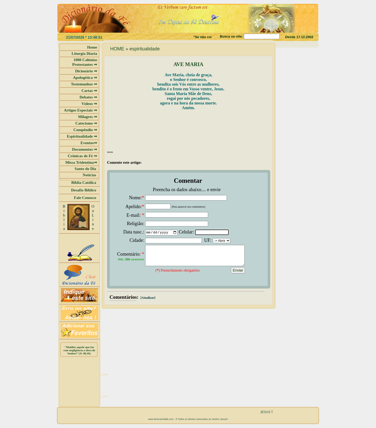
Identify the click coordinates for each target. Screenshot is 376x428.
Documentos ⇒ (84, 149)
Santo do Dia (86, 169)
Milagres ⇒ (87, 117)
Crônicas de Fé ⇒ (82, 156)
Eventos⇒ (88, 143)
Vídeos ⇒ (89, 104)
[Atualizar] (147, 301)
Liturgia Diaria (84, 53)
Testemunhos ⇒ (84, 84)
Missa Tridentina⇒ (81, 162)
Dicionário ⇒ (86, 71)
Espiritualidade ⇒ (82, 136)
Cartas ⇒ (89, 91)
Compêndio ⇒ (85, 130)
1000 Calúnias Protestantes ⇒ (84, 62)
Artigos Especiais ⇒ (80, 110)
